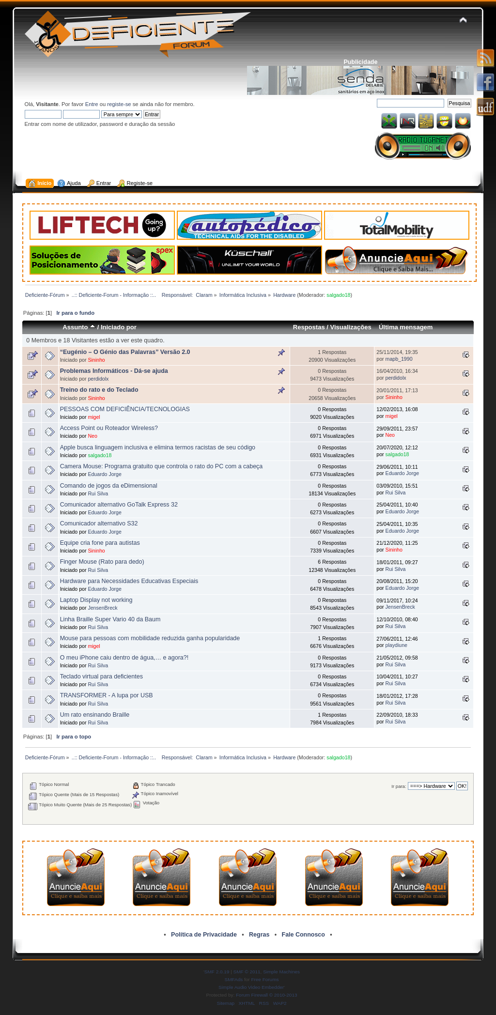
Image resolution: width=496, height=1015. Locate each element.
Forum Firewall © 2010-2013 (266, 995)
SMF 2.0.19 (217, 971)
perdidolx (98, 379)
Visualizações (351, 327)
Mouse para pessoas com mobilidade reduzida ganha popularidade (150, 638)
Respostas (309, 327)
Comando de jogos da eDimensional (108, 485)
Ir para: (398, 786)
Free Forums (265, 979)
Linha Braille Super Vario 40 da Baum (110, 619)
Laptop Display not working (96, 600)
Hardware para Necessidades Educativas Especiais (129, 581)
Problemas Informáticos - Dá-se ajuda (114, 371)
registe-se (119, 104)
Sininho (96, 360)
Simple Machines (281, 971)
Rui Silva (98, 493)
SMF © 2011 (247, 971)
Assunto (78, 327)
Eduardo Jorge (105, 474)
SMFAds (234, 979)
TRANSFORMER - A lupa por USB (106, 695)
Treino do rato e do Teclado (99, 389)
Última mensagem (406, 327)
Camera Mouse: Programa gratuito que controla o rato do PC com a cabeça (161, 466)
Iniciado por (119, 327)
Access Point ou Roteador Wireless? (109, 428)
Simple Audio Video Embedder (251, 987)
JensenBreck (102, 608)
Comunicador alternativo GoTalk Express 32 (119, 504)
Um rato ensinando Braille (94, 714)
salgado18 (338, 295)
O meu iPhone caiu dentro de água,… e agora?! (124, 657)
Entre (91, 104)
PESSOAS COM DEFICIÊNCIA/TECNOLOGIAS (125, 409)
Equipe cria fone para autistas (100, 542)
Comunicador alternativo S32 (99, 523)
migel (94, 417)
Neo (92, 436)
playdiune (396, 645)
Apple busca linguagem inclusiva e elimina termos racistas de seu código (157, 447)
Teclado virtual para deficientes (101, 676)
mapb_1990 (399, 359)
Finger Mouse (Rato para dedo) (102, 561)
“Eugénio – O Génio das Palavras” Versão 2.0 (125, 352)
